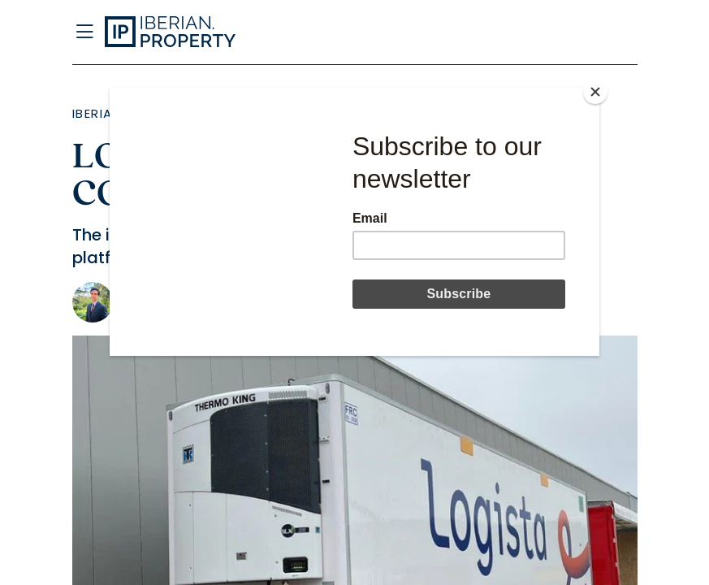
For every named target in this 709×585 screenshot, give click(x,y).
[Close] (595, 92)
